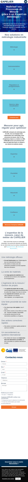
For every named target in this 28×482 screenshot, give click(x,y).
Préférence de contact (7, 392)
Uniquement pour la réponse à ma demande (13, 400)
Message (3, 383)
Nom (2, 367)
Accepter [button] (18, 478)
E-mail (3, 372)
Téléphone (4, 377)
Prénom (3, 361)
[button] (25, 1)
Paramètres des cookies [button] (8, 478)
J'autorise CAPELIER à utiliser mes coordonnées (10, 398)
